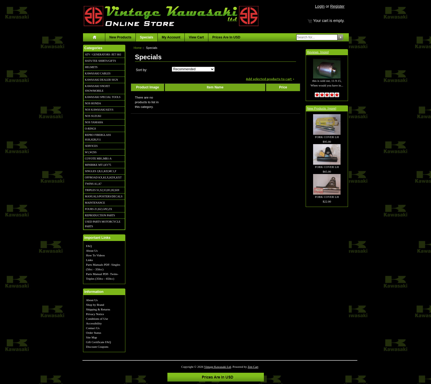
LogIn (320, 6)
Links (89, 260)
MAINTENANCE (95, 202)
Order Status (93, 332)
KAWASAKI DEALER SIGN (101, 79)
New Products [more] (321, 108)
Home (138, 47)
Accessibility (94, 323)
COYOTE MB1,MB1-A (98, 158)
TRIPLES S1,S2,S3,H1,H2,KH (102, 190)
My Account (171, 37)
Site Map (91, 337)
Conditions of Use (97, 318)
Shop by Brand (95, 304)
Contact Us (93, 328)
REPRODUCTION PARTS (100, 215)
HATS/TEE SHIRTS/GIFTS (100, 60)
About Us (92, 250)
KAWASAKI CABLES (97, 73)
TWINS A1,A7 (93, 183)
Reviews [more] (318, 52)
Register (337, 6)
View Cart (196, 37)
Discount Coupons (97, 346)
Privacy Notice (95, 314)
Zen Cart (253, 366)
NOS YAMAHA (94, 122)
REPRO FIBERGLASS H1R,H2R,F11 (98, 137)
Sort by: (141, 70)
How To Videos (95, 255)
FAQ (89, 246)
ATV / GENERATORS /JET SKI (103, 54)
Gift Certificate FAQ (98, 342)
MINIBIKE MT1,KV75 (98, 164)
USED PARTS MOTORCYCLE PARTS (102, 224)
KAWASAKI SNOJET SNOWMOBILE (97, 88)
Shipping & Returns (98, 309)
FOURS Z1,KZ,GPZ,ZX (98, 209)
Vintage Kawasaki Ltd (217, 366)
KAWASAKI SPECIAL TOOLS (103, 97)
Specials (146, 37)
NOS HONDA (93, 103)
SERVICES (91, 145)
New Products (120, 37)
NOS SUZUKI (93, 115)
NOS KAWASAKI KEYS (99, 109)
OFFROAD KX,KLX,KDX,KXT (103, 177)
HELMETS (91, 67)
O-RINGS (90, 128)
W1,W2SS (91, 152)
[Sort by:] (193, 69)
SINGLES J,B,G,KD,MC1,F (100, 171)
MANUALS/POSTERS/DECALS (104, 196)
